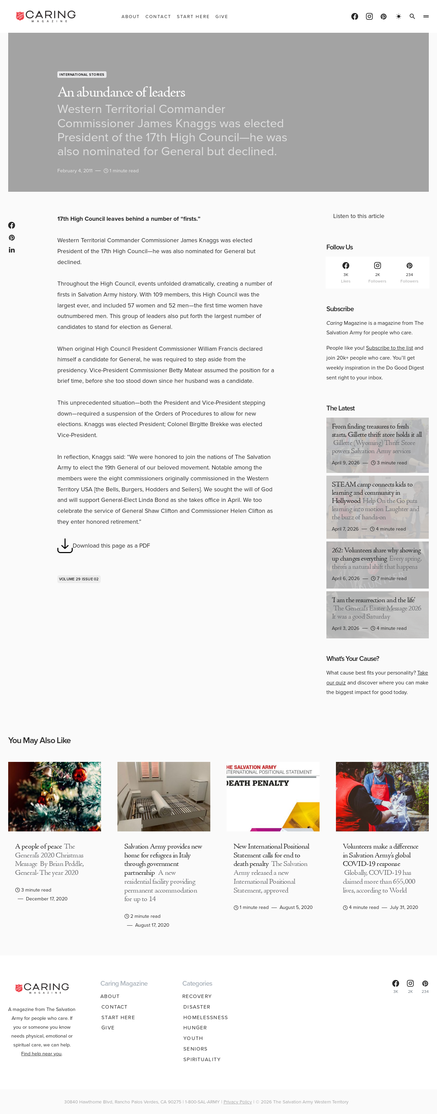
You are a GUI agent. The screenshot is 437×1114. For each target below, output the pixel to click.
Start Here (117, 1017)
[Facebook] (354, 16)
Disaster (195, 1007)
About (110, 996)
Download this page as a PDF (103, 545)
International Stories (81, 74)
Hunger (194, 1027)
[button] (399, 16)
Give (107, 1027)
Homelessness (204, 1017)
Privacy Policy (238, 1101)
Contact (113, 1007)
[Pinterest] (383, 16)
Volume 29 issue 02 (79, 579)
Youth (192, 1038)
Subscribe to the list (389, 348)
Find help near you (41, 1050)
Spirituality (201, 1059)
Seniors (194, 1049)
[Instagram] (369, 16)
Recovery (197, 996)
